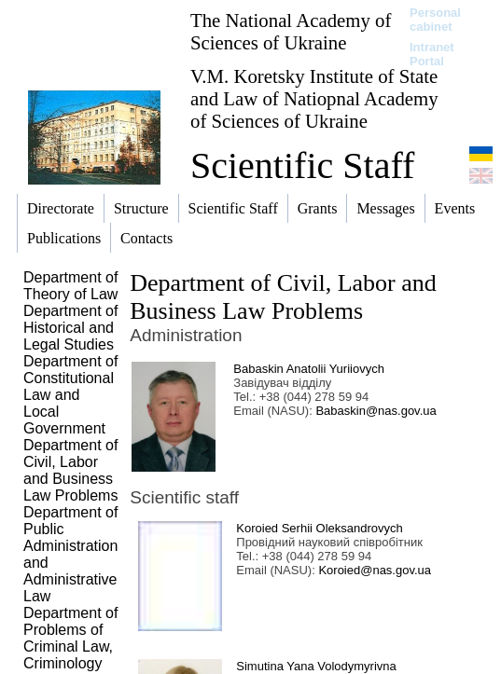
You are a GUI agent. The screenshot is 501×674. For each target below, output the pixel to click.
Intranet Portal (432, 54)
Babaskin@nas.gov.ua (375, 411)
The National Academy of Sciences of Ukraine (290, 31)
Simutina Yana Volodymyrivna (316, 666)
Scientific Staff (302, 165)
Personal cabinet (435, 20)
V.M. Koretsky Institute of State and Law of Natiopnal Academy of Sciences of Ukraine (314, 98)
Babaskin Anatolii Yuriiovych (308, 369)
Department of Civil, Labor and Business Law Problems (283, 296)
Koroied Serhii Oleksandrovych (319, 528)
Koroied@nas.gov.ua (374, 570)
